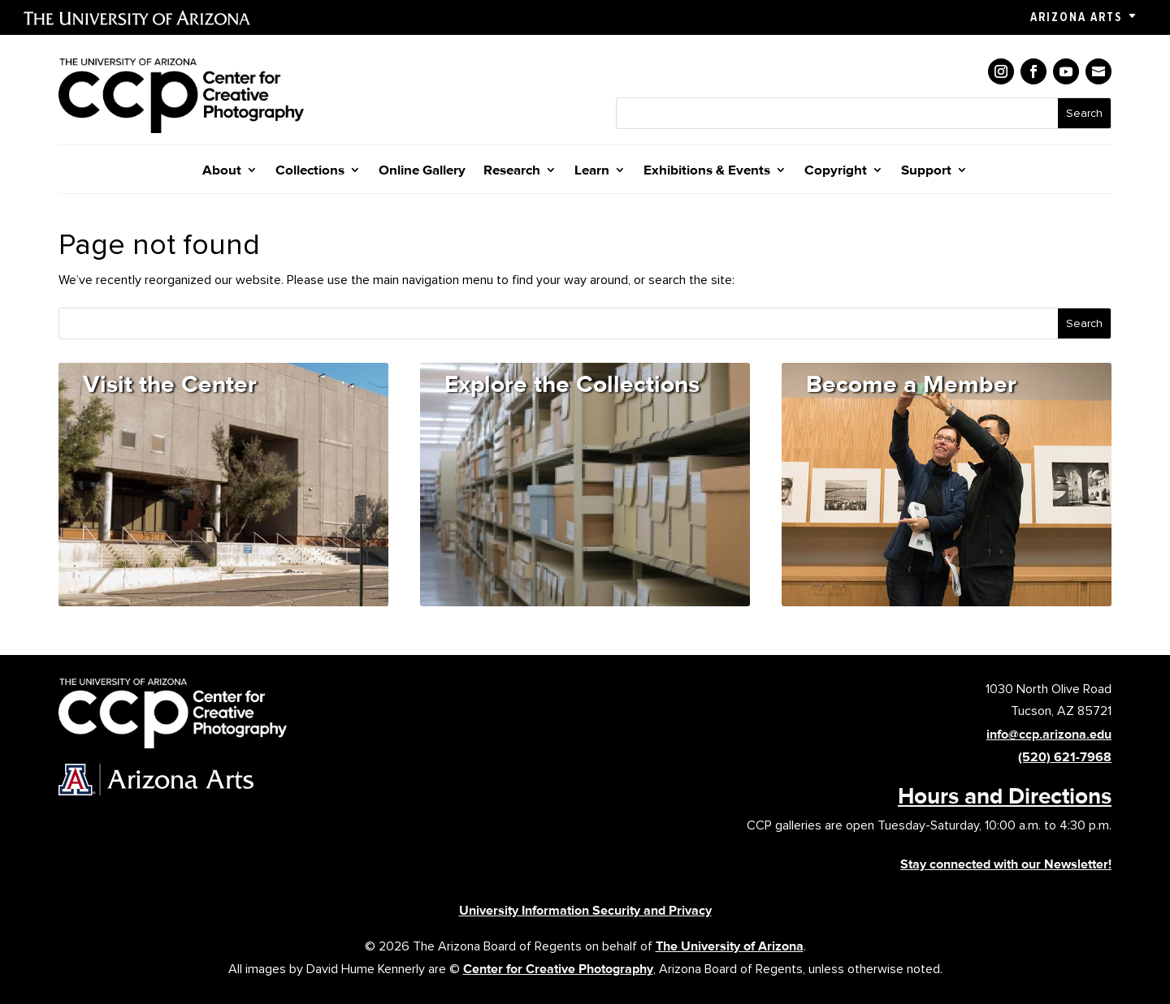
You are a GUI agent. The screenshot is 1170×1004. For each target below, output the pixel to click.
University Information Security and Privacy (585, 910)
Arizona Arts (1076, 17)
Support (926, 171)
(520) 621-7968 (1065, 757)
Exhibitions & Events (707, 171)
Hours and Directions (1005, 795)
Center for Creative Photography (558, 968)
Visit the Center (170, 383)
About (221, 171)
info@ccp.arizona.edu (1049, 734)
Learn (591, 171)
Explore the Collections (572, 383)
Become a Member (911, 383)
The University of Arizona (730, 946)
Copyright (835, 171)
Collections (309, 171)
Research (511, 171)
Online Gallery (422, 171)
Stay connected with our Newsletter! (1006, 864)
